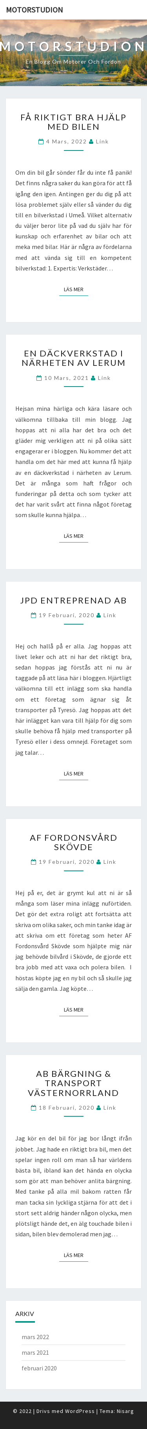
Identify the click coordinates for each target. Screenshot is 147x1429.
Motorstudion (34, 9)
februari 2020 (39, 1368)
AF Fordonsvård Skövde (74, 842)
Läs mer (76, 289)
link (102, 141)
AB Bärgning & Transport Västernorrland (73, 1083)
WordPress (80, 1411)
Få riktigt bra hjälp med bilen (73, 122)
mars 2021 (35, 1352)
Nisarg (125, 1411)
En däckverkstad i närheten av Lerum (74, 358)
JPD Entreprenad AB (73, 600)
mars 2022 (35, 1337)
